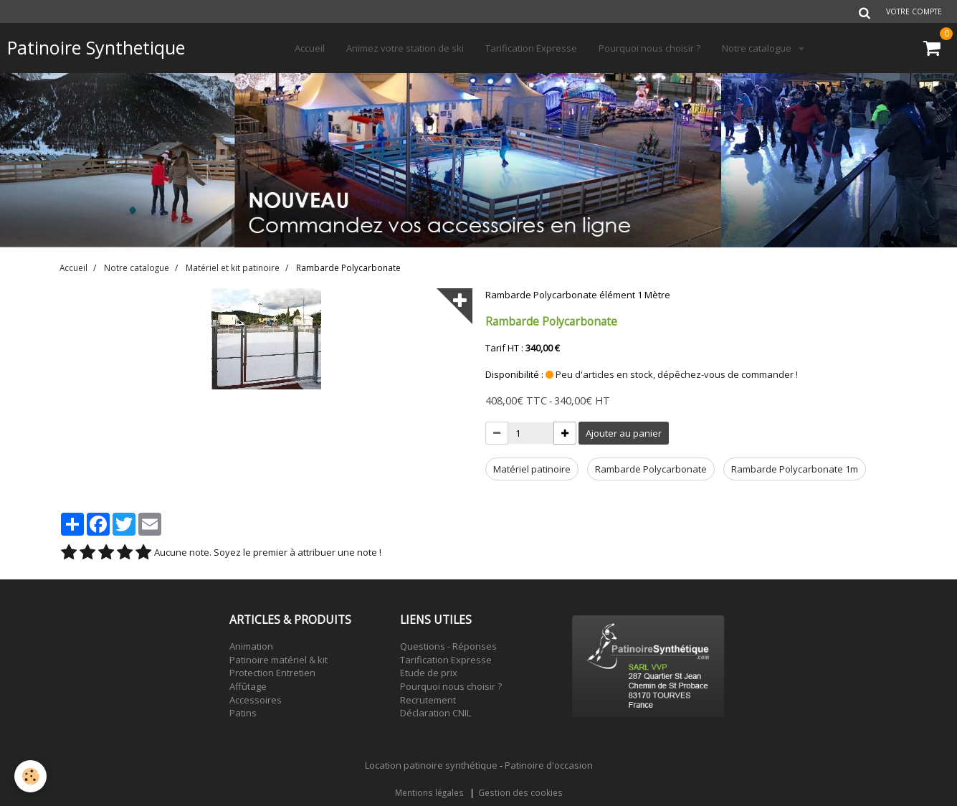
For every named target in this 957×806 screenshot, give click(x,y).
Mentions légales (429, 792)
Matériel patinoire (532, 469)
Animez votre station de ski (405, 48)
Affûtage (248, 686)
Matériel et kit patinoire (233, 267)
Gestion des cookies (520, 792)
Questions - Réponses (448, 646)
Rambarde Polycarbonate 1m (794, 469)
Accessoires (255, 699)
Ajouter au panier (624, 433)
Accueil (310, 48)
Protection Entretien (272, 672)
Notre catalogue (758, 48)
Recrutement (428, 699)
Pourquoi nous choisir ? (649, 48)
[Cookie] (30, 776)
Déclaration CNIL (435, 712)
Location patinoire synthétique (431, 765)
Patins (243, 712)
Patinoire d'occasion (549, 765)
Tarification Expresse (531, 48)
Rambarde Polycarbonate (651, 469)
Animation (251, 646)
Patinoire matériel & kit (278, 659)
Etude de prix (428, 672)
